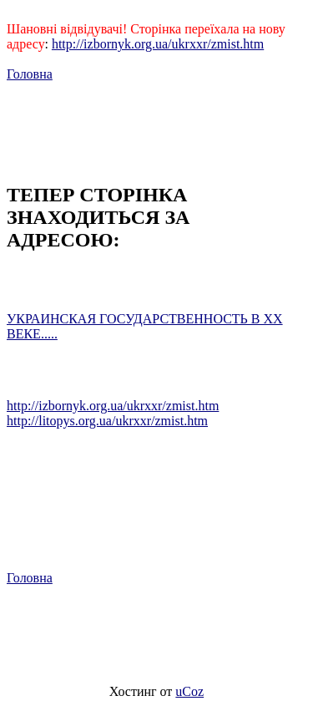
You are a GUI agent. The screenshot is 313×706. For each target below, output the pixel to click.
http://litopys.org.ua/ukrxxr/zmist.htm (107, 421)
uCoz (189, 691)
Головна (30, 74)
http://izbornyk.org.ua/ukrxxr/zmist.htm (158, 44)
